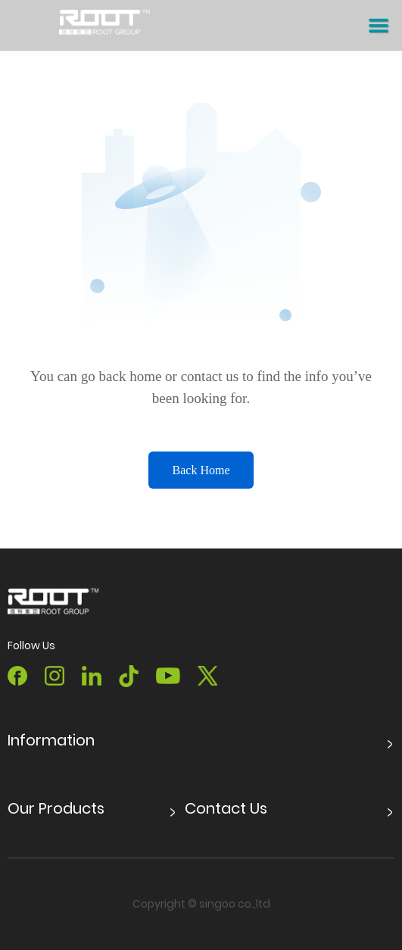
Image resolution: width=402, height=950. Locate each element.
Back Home (201, 470)
